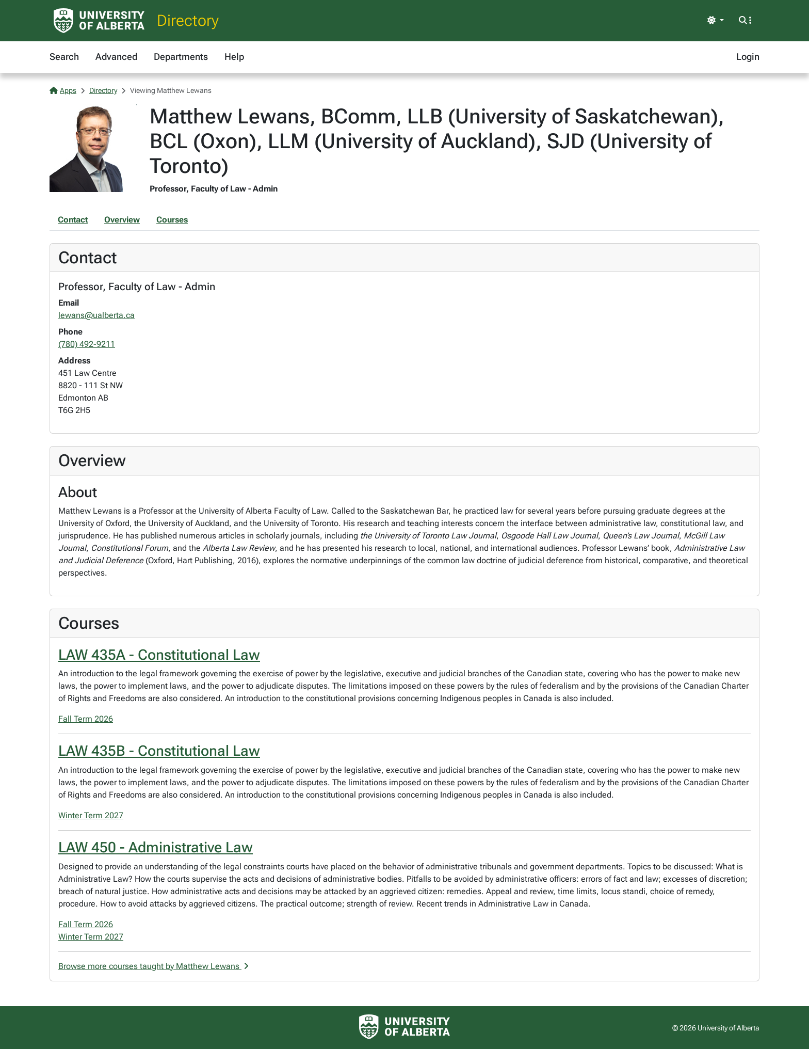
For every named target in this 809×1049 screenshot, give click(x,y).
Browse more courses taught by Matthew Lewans (153, 966)
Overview (122, 220)
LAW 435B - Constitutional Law (159, 750)
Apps (63, 90)
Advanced (116, 56)
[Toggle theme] (716, 20)
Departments (181, 56)
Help (234, 56)
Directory (188, 20)
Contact (73, 220)
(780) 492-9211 (86, 344)
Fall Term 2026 (85, 719)
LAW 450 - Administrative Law (155, 847)
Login (747, 56)
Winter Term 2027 (90, 815)
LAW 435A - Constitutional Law (159, 654)
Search (64, 56)
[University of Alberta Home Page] (99, 20)
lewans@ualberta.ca (96, 315)
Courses (172, 220)
